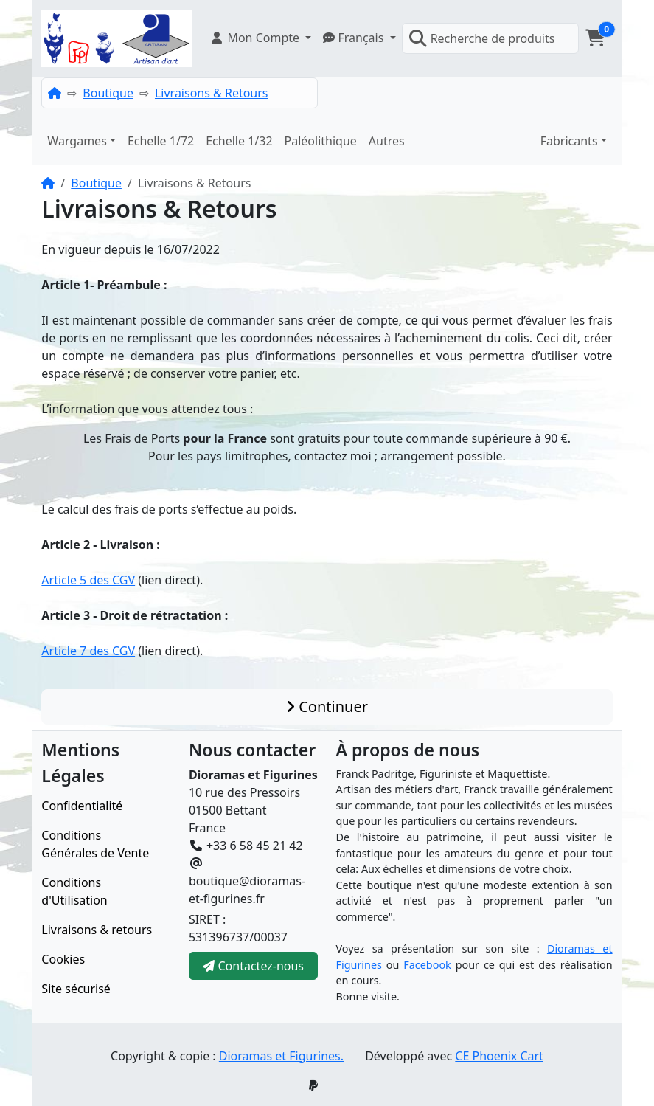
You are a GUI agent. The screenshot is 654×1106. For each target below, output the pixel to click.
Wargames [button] (76, 141)
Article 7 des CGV (88, 651)
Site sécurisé (76, 989)
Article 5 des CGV (88, 580)
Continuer (327, 706)
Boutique (108, 93)
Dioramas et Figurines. (281, 1056)
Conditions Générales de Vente (95, 844)
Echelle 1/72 (161, 141)
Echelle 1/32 (239, 141)
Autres (387, 141)
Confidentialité (81, 806)
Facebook (427, 965)
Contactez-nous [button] (253, 966)
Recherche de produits (481, 38)
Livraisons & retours (96, 930)
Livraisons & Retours (211, 93)
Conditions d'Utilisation (74, 891)
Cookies (63, 959)
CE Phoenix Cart (499, 1056)
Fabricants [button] (569, 141)
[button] (260, 37)
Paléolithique (321, 141)
